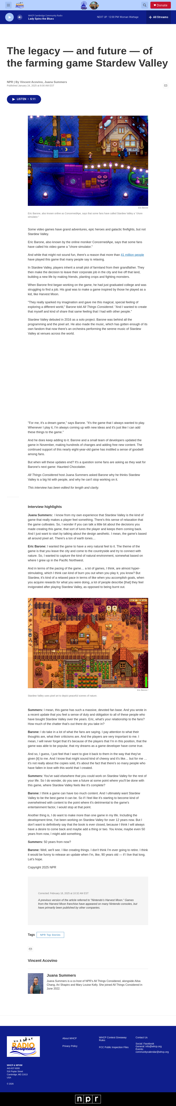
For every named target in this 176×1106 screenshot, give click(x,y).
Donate (162, 5)
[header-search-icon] (144, 5)
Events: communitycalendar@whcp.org (152, 1050)
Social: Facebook (145, 1043)
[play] (9, 17)
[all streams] (158, 17)
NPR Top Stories (50, 934)
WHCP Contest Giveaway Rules (112, 1039)
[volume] (20, 17)
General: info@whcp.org (149, 1046)
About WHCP (69, 1038)
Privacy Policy (69, 1046)
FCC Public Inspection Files (114, 1047)
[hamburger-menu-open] (8, 5)
